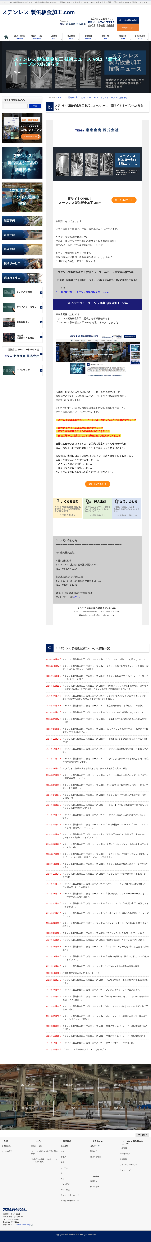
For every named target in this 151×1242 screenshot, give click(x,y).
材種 (62, 1151)
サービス (37, 1141)
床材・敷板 (65, 1190)
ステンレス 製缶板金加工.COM (132, 1142)
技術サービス (73, 1085)
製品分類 (64, 1146)
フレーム (64, 1168)
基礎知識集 (28, 1108)
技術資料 (123, 1148)
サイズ (63, 1157)
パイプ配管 (65, 1184)
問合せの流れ (125, 1154)
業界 (62, 1162)
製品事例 (118, 1085)
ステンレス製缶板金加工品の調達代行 (44, 1152)
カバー (63, 1173)
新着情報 (118, 1108)
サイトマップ (125, 1170)
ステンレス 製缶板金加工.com (38, 12)
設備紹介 (73, 1108)
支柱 (62, 1179)
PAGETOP (142, 1135)
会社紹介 (95, 1146)
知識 (6, 1141)
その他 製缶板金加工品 (70, 1201)
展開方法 (93, 1181)
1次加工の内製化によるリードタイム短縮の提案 (44, 1160)
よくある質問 (7, 1151)
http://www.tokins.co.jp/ (23, 1225)
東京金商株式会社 (72, 1234)
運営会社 (97, 1141)
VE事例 (95, 1176)
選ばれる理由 (28, 1085)
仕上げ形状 (94, 1187)
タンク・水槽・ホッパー (70, 1195)
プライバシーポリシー (128, 1165)
